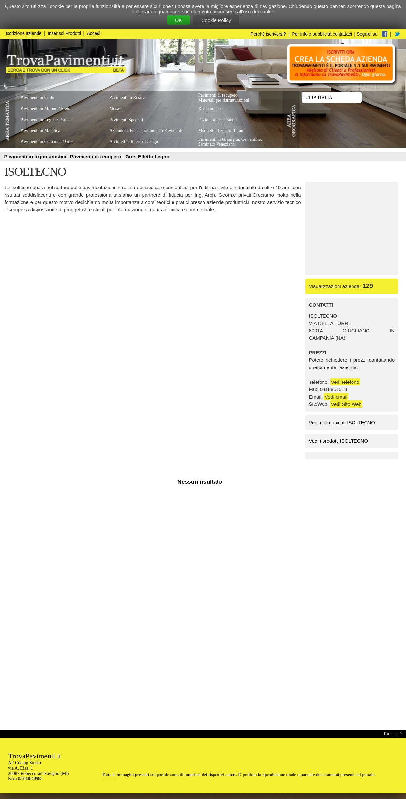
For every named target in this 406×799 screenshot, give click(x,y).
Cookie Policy (216, 20)
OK (178, 20)
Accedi (93, 33)
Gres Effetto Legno (147, 156)
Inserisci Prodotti (64, 33)
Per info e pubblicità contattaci (322, 34)
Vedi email (336, 397)
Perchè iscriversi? (268, 34)
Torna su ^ (392, 733)
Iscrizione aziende (24, 33)
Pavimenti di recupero (96, 156)
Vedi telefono (345, 382)
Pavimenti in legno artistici (36, 156)
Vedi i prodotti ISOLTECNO (338, 441)
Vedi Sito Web (346, 404)
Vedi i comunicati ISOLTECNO (342, 422)
